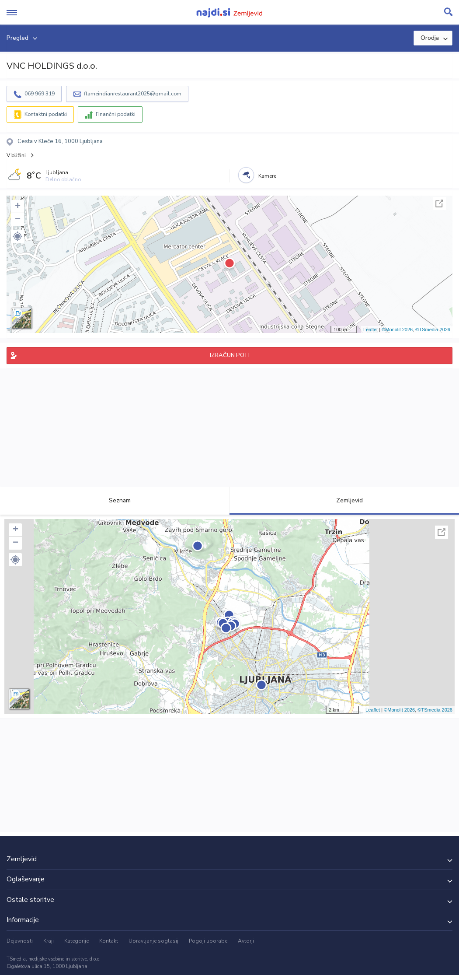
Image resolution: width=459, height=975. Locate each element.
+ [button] (18, 206)
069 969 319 (39, 93)
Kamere (267, 175)
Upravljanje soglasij (153, 940)
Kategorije (76, 940)
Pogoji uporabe (208, 940)
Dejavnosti (20, 940)
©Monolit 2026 (397, 329)
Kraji (48, 940)
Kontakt (108, 940)
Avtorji (246, 940)
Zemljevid (344, 500)
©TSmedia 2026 (432, 329)
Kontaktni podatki (45, 114)
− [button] (18, 219)
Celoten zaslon (439, 203)
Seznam (115, 500)
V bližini (16, 155)
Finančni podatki (116, 114)
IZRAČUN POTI (230, 355)
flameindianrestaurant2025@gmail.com (132, 93)
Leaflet (370, 329)
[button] (17, 236)
